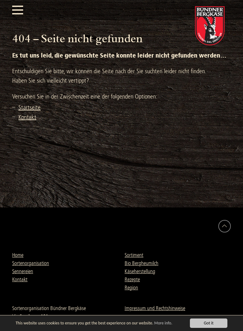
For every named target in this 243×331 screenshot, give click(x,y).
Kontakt (27, 117)
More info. (163, 323)
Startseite (29, 107)
